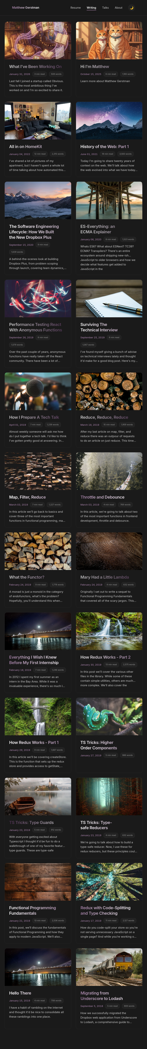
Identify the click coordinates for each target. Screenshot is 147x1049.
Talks (105, 8)
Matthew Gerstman (25, 8)
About (118, 8)
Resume (75, 8)
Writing (91, 8)
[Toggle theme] (131, 8)
